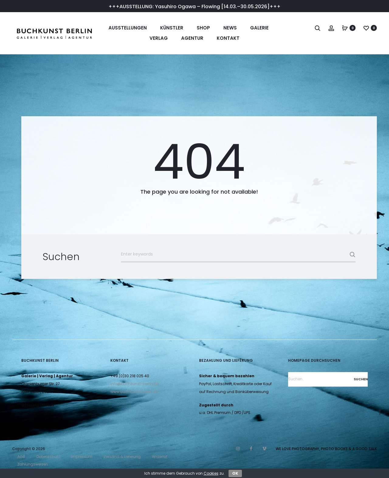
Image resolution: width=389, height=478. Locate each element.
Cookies (211, 473)
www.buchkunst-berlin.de (134, 391)
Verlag (159, 38)
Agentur (192, 38)
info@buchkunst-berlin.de (134, 383)
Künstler (171, 28)
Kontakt (228, 38)
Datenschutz (48, 456)
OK (235, 473)
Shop (203, 28)
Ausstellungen (127, 28)
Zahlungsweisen (32, 464)
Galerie (259, 28)
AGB (21, 456)
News (230, 28)
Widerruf (159, 456)
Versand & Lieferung (122, 456)
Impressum (81, 456)
